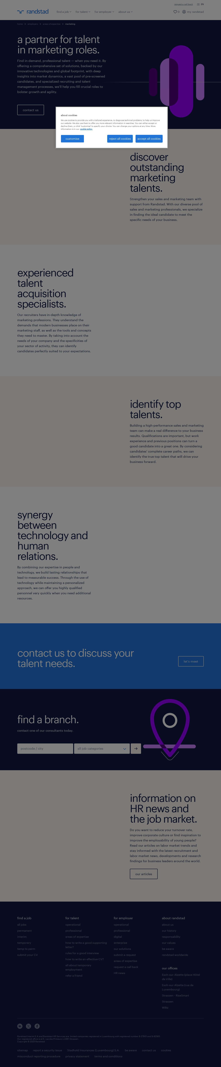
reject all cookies (120, 138)
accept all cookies (149, 138)
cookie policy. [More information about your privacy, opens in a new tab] (86, 129)
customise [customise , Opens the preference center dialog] (72, 138)
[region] (112, 127)
